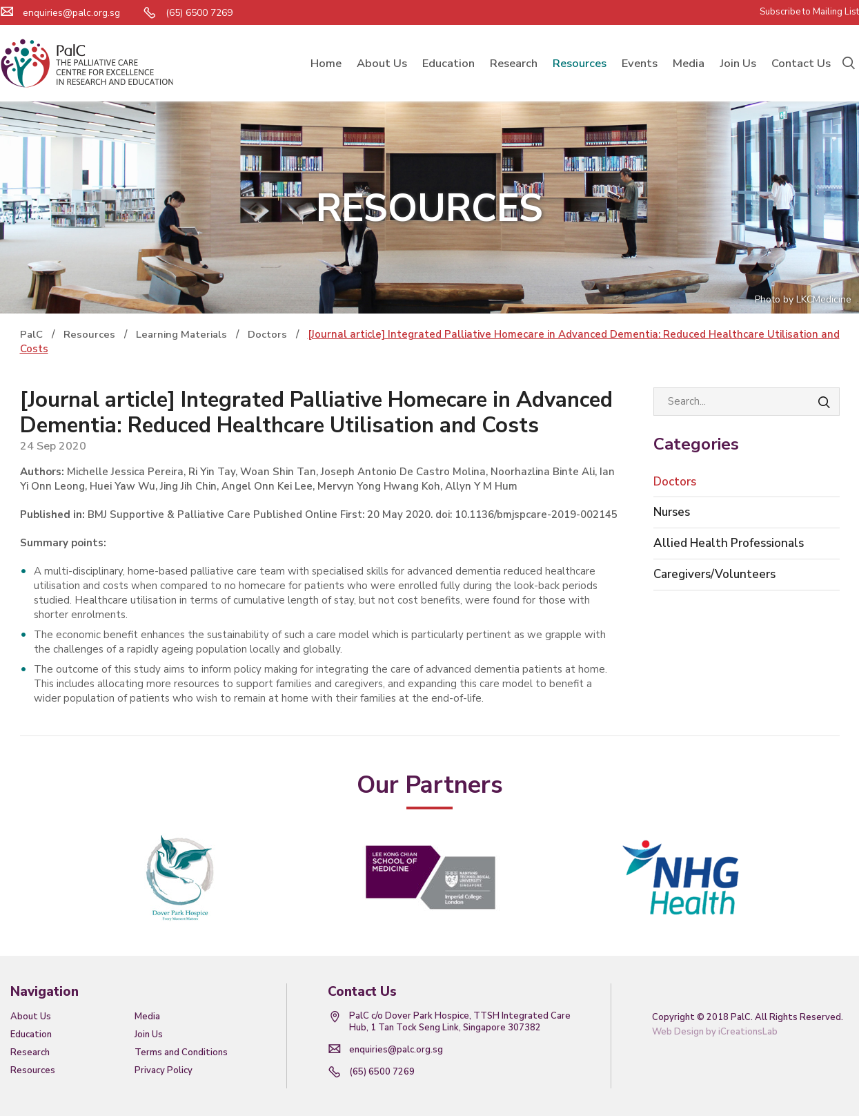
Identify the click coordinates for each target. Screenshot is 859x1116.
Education (31, 1034)
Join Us (149, 1034)
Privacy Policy (163, 1070)
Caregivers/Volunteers (714, 574)
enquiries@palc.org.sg (71, 12)
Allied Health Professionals (728, 543)
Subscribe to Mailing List (809, 12)
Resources (32, 1070)
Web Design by (715, 1032)
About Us (30, 1016)
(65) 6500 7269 (382, 1072)
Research (30, 1052)
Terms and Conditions (181, 1052)
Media (147, 1016)
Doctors (674, 482)
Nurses (671, 512)
